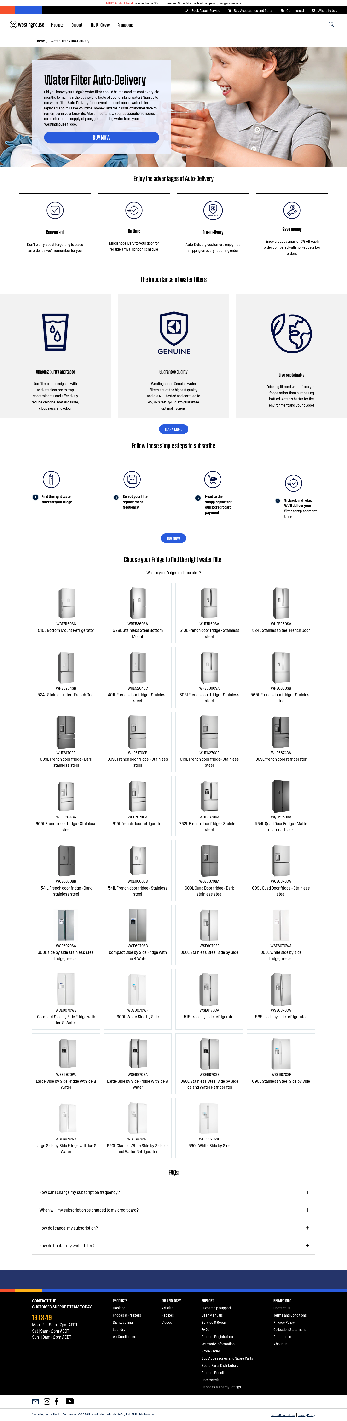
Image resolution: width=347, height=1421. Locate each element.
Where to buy (324, 10)
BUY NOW (101, 137)
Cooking (119, 1308)
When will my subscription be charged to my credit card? (89, 1210)
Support (77, 25)
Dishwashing (123, 1322)
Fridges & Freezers (127, 1315)
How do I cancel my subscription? (68, 1228)
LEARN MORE (173, 429)
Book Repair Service (202, 10)
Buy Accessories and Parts (250, 10)
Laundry (119, 1329)
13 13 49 (42, 1317)
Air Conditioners (125, 1336)
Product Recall (124, 3)
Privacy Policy (306, 1415)
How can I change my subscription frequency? (79, 1192)
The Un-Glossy (100, 25)
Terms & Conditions (283, 1415)
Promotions (125, 25)
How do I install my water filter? (66, 1245)
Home (40, 41)
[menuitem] (57, 24)
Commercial (292, 10)
